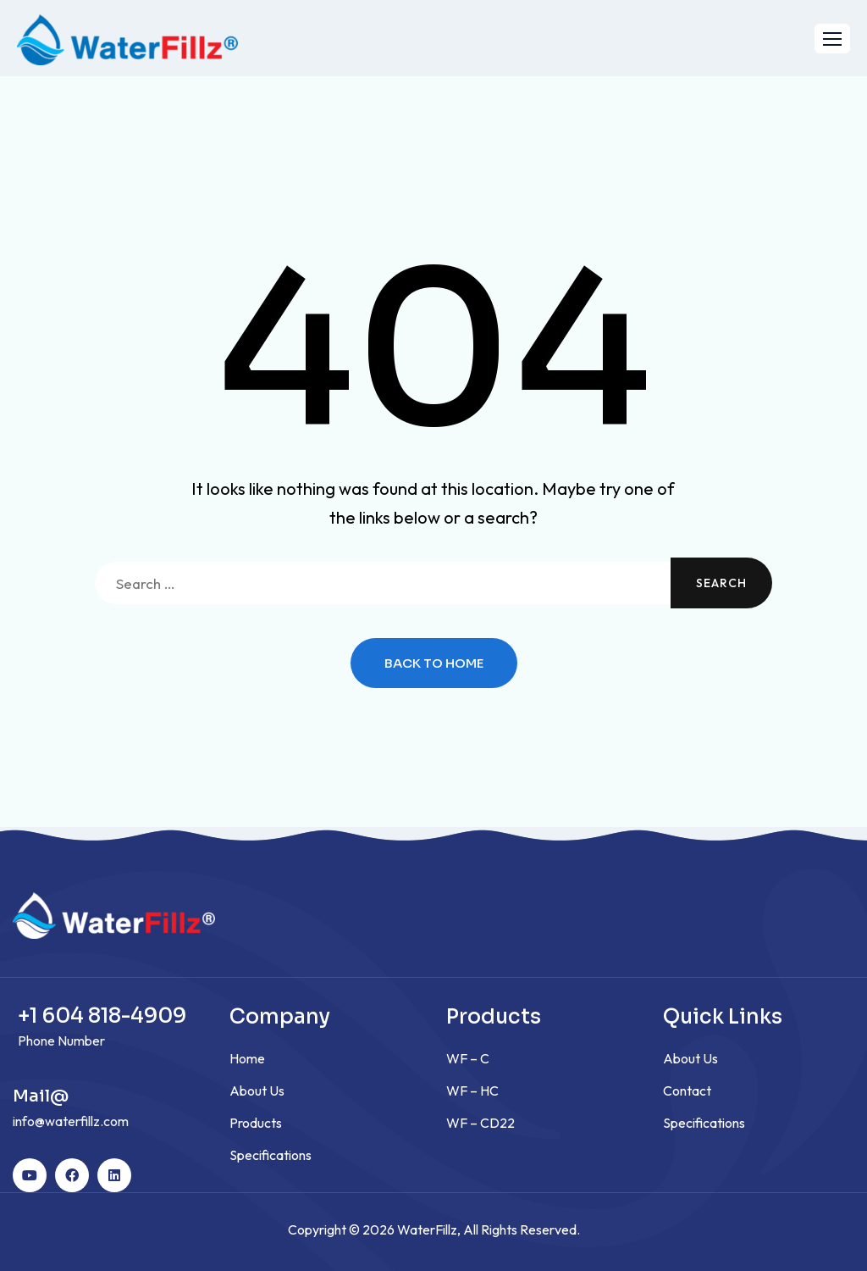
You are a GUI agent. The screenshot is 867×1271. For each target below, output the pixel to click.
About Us (256, 1090)
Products (255, 1122)
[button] (832, 38)
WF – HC (472, 1090)
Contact (687, 1090)
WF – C (467, 1058)
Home (247, 1058)
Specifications (270, 1154)
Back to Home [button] (433, 663)
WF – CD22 (480, 1122)
